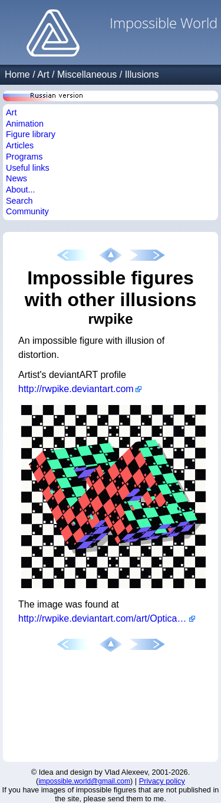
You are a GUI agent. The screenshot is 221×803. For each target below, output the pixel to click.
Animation (25, 123)
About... (20, 189)
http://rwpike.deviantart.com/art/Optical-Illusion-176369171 (106, 618)
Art (43, 74)
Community (27, 211)
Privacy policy (162, 781)
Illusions (142, 74)
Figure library (30, 134)
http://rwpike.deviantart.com (76, 389)
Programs (24, 156)
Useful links (28, 167)
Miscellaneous (87, 74)
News (16, 178)
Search (19, 200)
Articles (20, 145)
